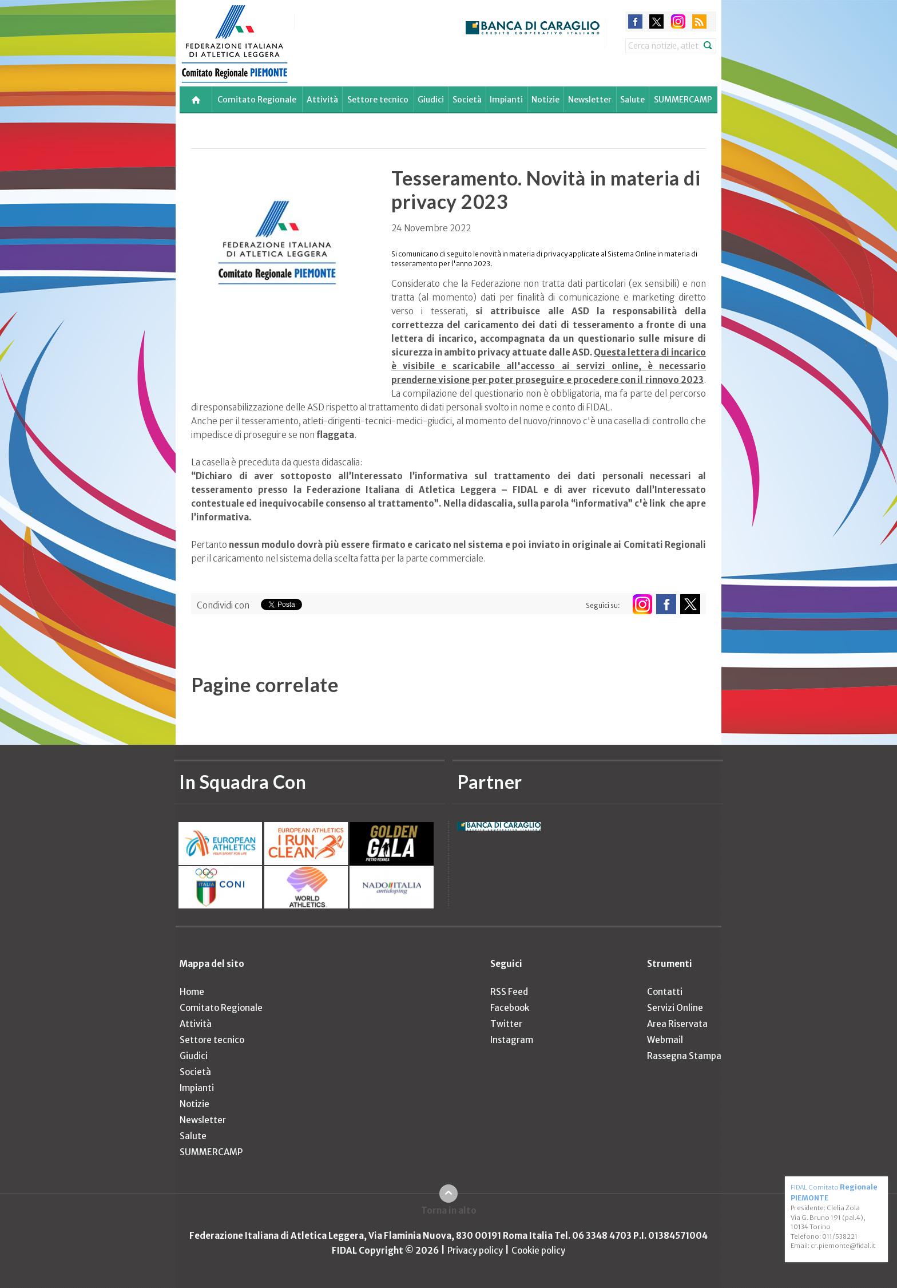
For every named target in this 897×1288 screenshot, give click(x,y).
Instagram (511, 1039)
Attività (322, 99)
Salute (632, 99)
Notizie (545, 99)
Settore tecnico (377, 99)
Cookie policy (538, 1250)
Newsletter (590, 99)
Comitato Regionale (256, 99)
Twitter (506, 1023)
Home (192, 991)
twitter (656, 21)
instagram (678, 21)
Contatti (664, 991)
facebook (635, 21)
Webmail (665, 1039)
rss (699, 21)
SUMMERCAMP (683, 99)
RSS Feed (509, 991)
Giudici (431, 99)
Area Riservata (677, 1023)
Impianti (506, 99)
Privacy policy (475, 1250)
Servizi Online (675, 1007)
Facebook (509, 1007)
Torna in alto (449, 1210)
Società (467, 99)
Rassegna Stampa (684, 1055)
